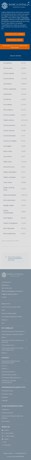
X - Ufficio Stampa (8, 436)
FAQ (3, 323)
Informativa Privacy (7, 391)
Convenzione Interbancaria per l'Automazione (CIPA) (11, 362)
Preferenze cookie (7, 394)
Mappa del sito (6, 303)
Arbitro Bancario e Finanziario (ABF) (12, 334)
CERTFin (4, 369)
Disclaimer (5, 397)
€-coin (4, 366)
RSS (4, 442)
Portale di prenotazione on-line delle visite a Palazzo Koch (12, 349)
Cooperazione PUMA (8, 372)
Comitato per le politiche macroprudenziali (9, 381)
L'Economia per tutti (7, 345)
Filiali (3, 310)
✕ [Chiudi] (29, 2)
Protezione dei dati (7, 413)
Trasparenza (5, 409)
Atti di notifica (6, 421)
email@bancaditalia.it (12, 294)
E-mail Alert (6, 445)
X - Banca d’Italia (7, 433)
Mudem (4, 353)
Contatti (4, 297)
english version (15, 57)
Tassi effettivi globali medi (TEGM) (12, 316)
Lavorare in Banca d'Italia (9, 313)
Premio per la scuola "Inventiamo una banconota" (12, 341)
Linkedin (5, 439)
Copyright (4, 400)
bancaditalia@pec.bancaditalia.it (13, 291)
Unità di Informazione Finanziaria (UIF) (13, 331)
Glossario (4, 320)
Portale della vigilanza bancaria (11, 377)
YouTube (5, 430)
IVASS (3, 337)
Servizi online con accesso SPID (11, 307)
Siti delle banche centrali (9, 374)
